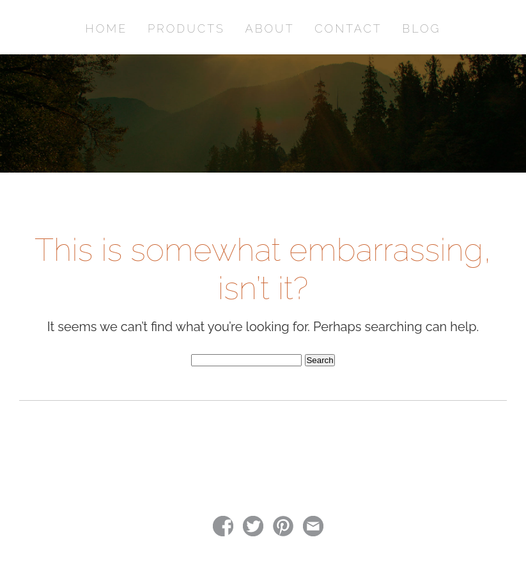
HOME (107, 28)
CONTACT (348, 28)
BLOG (421, 28)
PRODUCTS (186, 28)
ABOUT (270, 28)
